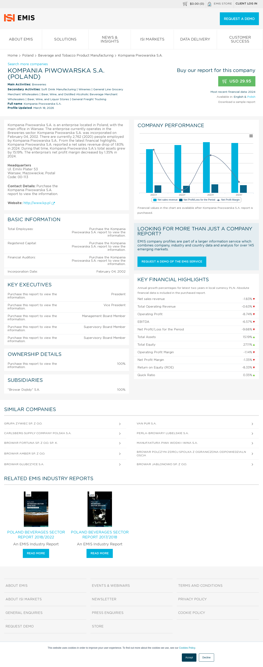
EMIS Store (220, 4)
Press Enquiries (107, 613)
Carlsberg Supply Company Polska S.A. (37, 433)
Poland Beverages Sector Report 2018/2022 (36, 535)
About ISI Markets (24, 599)
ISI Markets (152, 40)
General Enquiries (24, 613)
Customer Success (240, 40)
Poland (27, 55)
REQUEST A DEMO (239, 19)
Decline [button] (206, 657)
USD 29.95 (236, 81)
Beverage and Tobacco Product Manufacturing (75, 55)
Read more (36, 553)
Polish (251, 96)
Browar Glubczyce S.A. (24, 464)
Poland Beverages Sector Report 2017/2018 (100, 535)
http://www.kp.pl (39, 203)
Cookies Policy (187, 647)
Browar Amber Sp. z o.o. (24, 453)
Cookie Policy (191, 613)
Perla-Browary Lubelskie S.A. (163, 433)
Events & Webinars (111, 585)
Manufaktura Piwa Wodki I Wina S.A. (167, 443)
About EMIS (21, 40)
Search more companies (28, 64)
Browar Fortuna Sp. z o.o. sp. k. (31, 443)
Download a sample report (236, 102)
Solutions (65, 40)
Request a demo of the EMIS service (172, 261)
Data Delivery (195, 40)
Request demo (20, 626)
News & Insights (110, 40)
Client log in (246, 3)
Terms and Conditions (200, 585)
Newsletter (104, 599)
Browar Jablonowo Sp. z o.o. (162, 464)
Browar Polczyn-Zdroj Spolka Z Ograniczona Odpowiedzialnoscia (191, 454)
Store (98, 626)
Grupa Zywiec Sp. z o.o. (23, 423)
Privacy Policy (192, 599)
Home (13, 55)
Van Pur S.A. (146, 423)
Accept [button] (189, 657)
